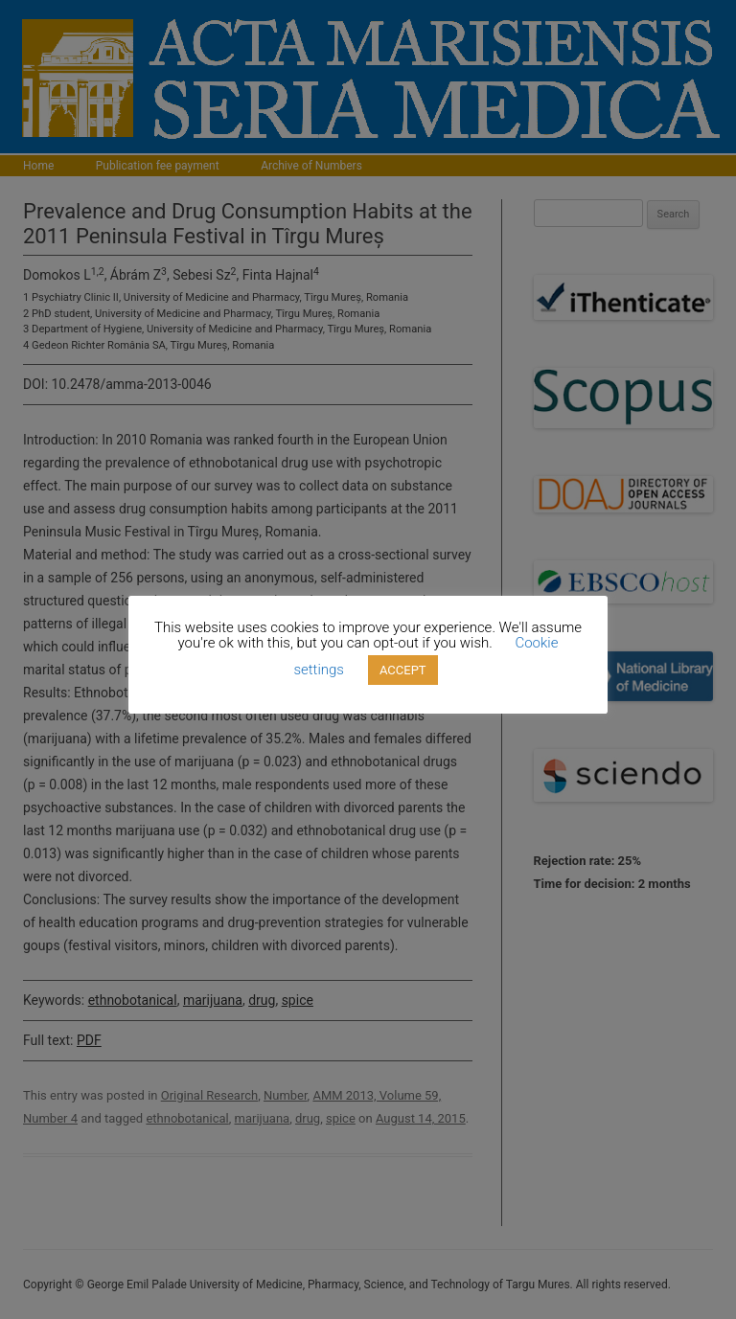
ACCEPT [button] (403, 670)
